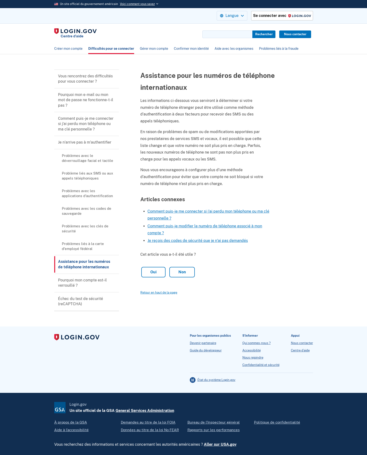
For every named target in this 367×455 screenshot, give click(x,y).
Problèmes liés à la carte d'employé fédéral (83, 246)
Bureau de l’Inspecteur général (213, 422)
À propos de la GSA (70, 422)
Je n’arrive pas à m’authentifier (84, 142)
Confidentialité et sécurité (260, 365)
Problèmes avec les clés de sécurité (85, 228)
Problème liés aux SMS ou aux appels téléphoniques (87, 175)
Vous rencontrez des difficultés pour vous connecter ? (85, 79)
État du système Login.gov (216, 380)
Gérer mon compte (154, 48)
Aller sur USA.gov (220, 444)
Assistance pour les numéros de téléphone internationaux (84, 264)
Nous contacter (295, 34)
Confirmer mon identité (191, 48)
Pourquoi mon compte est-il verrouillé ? (82, 283)
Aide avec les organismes (234, 48)
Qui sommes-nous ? (256, 343)
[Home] (75, 33)
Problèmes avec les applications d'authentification (87, 193)
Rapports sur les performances (213, 430)
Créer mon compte (68, 48)
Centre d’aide (300, 350)
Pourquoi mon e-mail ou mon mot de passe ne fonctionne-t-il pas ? (85, 100)
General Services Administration (145, 410)
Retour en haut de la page (158, 292)
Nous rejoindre (252, 357)
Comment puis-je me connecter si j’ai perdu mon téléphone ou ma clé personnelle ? (85, 123)
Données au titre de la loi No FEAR (150, 430)
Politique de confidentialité (277, 422)
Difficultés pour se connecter (111, 48)
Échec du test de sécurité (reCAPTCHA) (80, 301)
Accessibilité (251, 350)
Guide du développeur (206, 350)
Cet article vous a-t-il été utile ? (168, 254)
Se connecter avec (282, 15)
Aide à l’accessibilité (71, 430)
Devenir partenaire (203, 343)
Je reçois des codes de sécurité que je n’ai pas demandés (197, 240)
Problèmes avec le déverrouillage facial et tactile (87, 158)
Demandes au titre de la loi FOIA (148, 422)
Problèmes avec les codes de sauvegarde (86, 210)
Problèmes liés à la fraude (278, 48)
